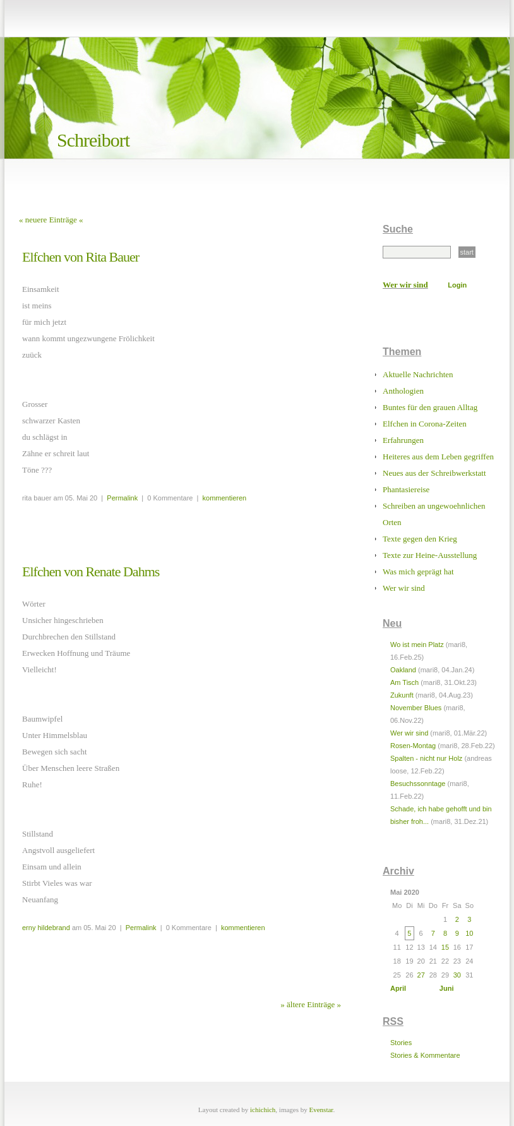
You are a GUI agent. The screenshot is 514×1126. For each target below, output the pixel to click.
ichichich (262, 1109)
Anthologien (403, 391)
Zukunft (402, 695)
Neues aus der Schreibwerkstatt (434, 473)
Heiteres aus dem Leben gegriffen (438, 456)
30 (457, 975)
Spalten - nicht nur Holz (426, 758)
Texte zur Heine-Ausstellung (430, 555)
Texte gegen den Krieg (420, 538)
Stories (401, 1042)
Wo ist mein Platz (417, 644)
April (398, 988)
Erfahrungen (403, 440)
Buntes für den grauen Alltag (430, 407)
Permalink (122, 498)
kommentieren (225, 498)
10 (469, 933)
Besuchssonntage (417, 783)
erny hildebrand (46, 927)
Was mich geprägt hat (418, 571)
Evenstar (321, 1109)
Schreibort (93, 140)
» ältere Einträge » (310, 1004)
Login (457, 285)
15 (445, 947)
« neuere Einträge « (51, 219)
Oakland (403, 670)
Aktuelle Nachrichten (418, 374)
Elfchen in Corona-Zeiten (425, 423)
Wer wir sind (405, 284)
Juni (446, 988)
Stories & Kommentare (425, 1055)
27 (421, 975)
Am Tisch (404, 682)
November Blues (415, 707)
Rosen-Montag (413, 745)
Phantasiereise (406, 489)
